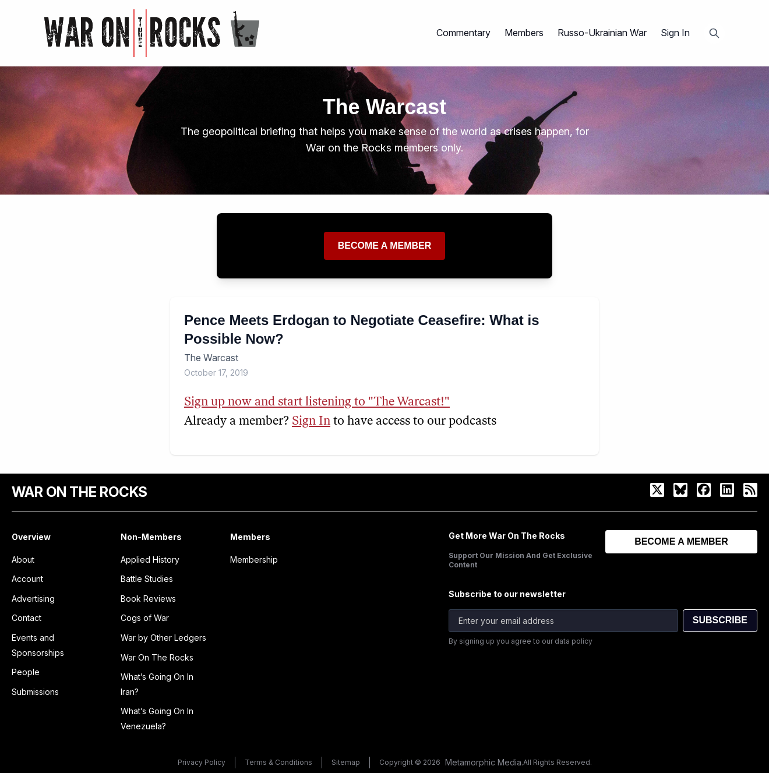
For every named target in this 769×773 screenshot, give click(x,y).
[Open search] (714, 33)
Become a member (385, 245)
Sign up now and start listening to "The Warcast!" (317, 402)
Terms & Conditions (278, 762)
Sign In (675, 32)
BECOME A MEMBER (681, 541)
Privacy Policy (201, 762)
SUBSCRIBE (720, 620)
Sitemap (345, 762)
